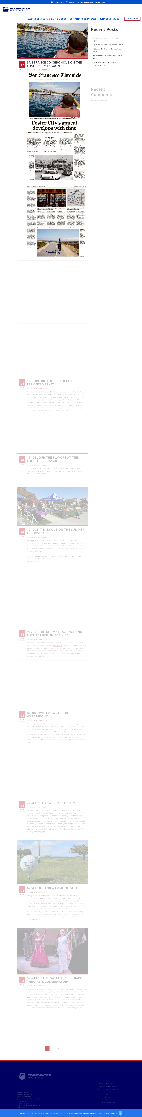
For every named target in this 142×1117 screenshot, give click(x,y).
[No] (140, 1113)
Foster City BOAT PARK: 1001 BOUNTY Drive (87, 2)
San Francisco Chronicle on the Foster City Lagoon (54, 135)
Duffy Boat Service (109, 19)
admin (31, 141)
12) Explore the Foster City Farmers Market (107, 58)
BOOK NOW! (59, 2)
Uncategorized (44, 141)
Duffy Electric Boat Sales (83, 19)
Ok (120, 1113)
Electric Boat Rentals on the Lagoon (47, 19)
